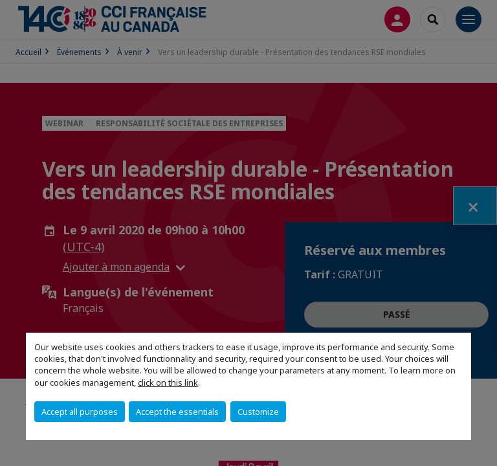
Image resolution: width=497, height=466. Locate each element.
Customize (258, 411)
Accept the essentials (177, 411)
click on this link (168, 382)
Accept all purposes (79, 411)
